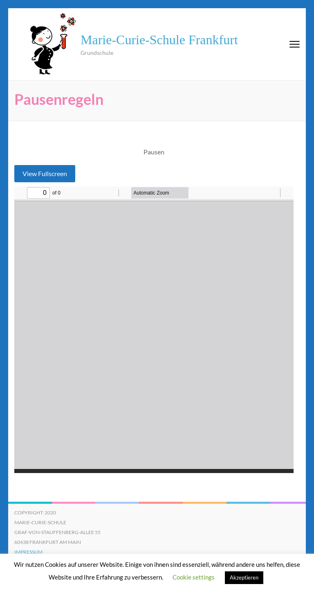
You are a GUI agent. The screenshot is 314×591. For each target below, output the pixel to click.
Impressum (28, 552)
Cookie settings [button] (194, 577)
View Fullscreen (44, 173)
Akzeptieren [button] (244, 577)
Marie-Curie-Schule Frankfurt (159, 39)
